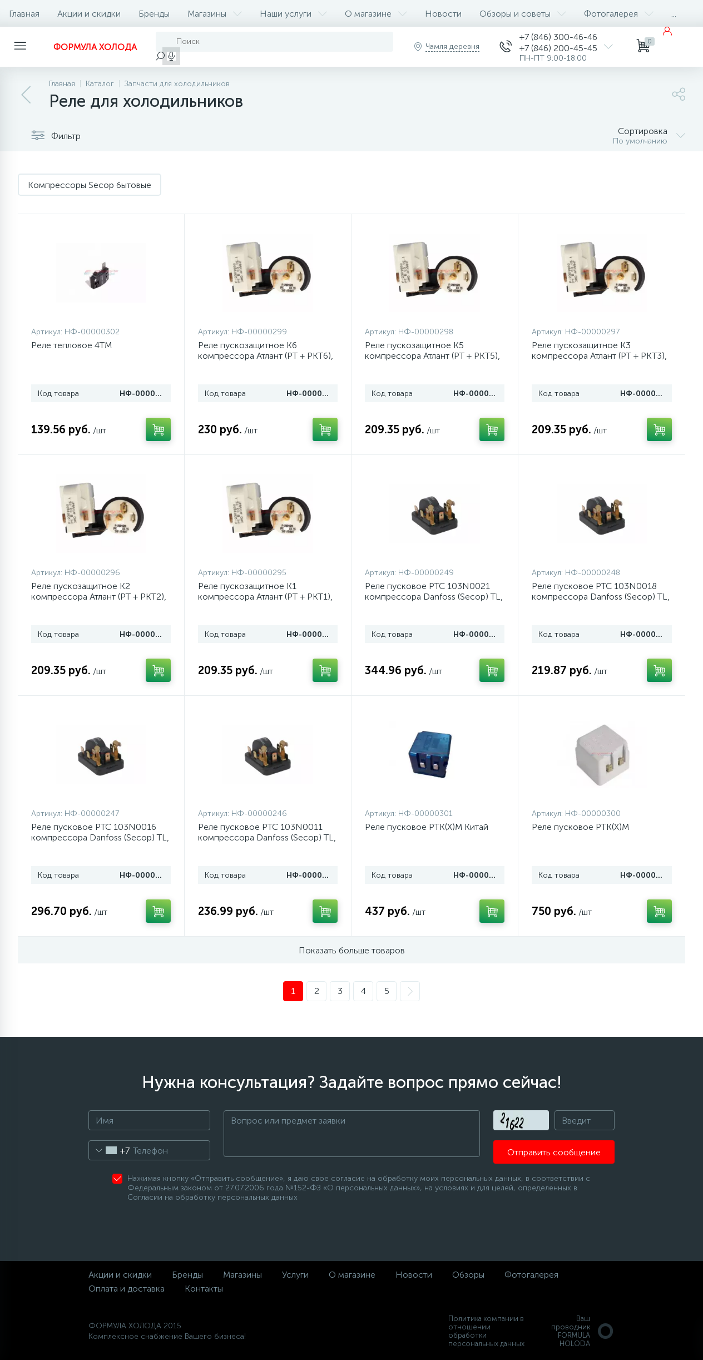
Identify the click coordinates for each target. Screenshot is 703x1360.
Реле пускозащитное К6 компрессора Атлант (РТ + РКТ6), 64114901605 (265, 356)
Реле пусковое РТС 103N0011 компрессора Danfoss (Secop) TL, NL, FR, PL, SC (267, 837)
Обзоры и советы (522, 13)
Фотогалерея (619, 13)
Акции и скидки (89, 13)
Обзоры (468, 1274)
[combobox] (109, 1150)
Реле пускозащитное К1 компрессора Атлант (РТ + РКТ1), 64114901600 (265, 596)
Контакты (204, 1288)
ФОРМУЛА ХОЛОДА (95, 47)
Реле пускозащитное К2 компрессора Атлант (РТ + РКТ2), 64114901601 (98, 596)
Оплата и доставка (126, 1288)
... (673, 13)
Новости (443, 13)
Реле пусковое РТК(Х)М (580, 827)
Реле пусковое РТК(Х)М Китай (426, 827)
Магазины (214, 13)
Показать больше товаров (352, 950)
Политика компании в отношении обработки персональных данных (486, 1331)
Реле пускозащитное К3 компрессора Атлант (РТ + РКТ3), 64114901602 (599, 356)
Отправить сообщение (554, 1152)
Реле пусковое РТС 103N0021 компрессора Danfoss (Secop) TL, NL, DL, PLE (434, 596)
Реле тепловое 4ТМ (71, 345)
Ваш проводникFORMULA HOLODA (583, 1331)
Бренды (154, 13)
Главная (24, 13)
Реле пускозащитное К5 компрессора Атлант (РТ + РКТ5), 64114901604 (432, 356)
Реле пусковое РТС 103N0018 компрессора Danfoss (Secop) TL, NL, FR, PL (601, 596)
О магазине (376, 13)
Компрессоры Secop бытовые (89, 185)
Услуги (295, 1274)
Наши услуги (293, 13)
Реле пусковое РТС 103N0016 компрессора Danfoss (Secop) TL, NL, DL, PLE (100, 837)
